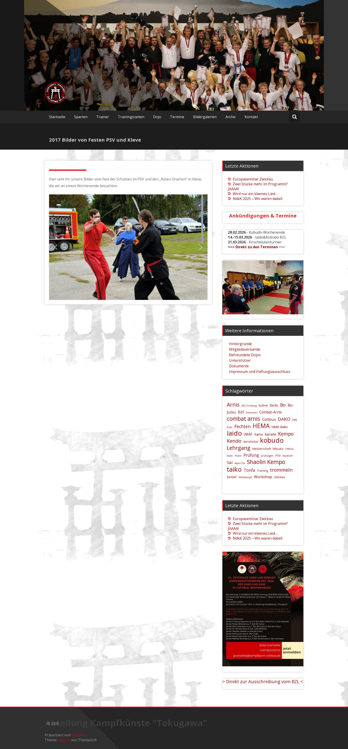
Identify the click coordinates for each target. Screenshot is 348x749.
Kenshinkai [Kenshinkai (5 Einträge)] (250, 442)
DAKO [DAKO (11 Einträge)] (284, 419)
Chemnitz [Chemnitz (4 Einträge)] (251, 412)
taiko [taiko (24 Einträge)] (234, 469)
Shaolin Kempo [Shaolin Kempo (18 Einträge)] (266, 461)
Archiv (230, 116)
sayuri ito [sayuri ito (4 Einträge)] (240, 463)
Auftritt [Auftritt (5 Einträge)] (263, 405)
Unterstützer (240, 360)
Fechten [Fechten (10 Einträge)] (242, 426)
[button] (55, 247)
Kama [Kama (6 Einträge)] (258, 434)
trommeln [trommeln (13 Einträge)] (281, 469)
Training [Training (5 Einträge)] (262, 471)
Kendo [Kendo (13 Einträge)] (234, 440)
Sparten (80, 116)
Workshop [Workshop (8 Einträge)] (263, 476)
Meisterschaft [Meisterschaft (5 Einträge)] (261, 449)
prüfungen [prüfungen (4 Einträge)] (267, 455)
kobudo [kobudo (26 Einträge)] (272, 440)
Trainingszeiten (131, 116)
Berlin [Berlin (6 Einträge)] (274, 405)
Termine (177, 116)
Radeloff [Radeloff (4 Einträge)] (288, 455)
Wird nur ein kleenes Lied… (255, 193)
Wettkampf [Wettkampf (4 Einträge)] (245, 477)
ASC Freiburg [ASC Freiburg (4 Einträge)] (249, 405)
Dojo (157, 116)
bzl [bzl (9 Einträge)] (241, 412)
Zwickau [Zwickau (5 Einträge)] (279, 477)
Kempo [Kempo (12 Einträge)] (286, 433)
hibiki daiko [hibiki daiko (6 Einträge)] (280, 427)
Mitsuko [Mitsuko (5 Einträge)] (278, 449)
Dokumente (239, 366)
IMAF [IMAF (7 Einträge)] (248, 434)
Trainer (102, 116)
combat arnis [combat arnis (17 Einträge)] (243, 418)
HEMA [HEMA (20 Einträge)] (261, 426)
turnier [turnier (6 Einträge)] (232, 477)
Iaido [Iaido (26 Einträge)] (234, 433)
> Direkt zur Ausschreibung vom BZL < (262, 681)
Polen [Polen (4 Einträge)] (238, 455)
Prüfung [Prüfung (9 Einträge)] (251, 455)
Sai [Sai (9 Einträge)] (230, 462)
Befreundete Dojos (245, 354)
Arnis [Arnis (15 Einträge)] (233, 404)
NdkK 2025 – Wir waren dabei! (257, 198)
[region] (128, 247)
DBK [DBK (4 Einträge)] (294, 419)
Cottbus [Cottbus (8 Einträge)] (269, 419)
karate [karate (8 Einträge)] (270, 434)
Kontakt (251, 116)
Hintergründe (240, 343)
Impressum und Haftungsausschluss (259, 371)
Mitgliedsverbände (244, 349)
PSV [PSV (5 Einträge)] (278, 456)
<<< (256, 246)
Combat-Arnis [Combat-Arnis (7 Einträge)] (270, 412)
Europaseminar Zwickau (253, 179)
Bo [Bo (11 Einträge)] (283, 405)
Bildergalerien (205, 116)
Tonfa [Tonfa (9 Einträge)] (249, 470)
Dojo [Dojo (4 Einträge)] (229, 427)
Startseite (57, 116)
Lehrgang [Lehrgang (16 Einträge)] (238, 447)
